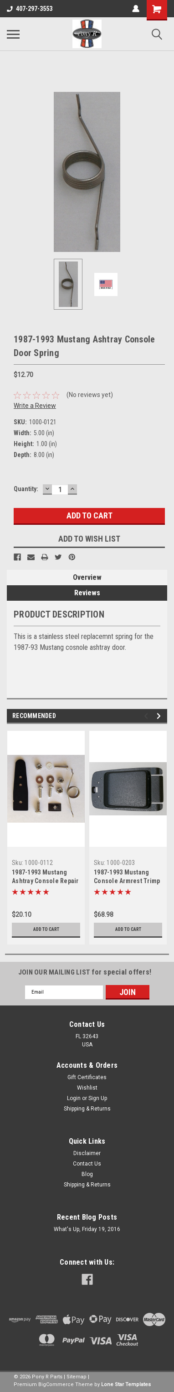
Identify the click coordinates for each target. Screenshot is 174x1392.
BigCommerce (56, 1384)
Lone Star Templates (126, 1384)
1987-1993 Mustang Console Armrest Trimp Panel (127, 881)
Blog (87, 1174)
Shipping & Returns (87, 1109)
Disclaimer (87, 1153)
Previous (147, 716)
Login (74, 1098)
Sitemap (77, 1377)
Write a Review (35, 405)
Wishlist (87, 1088)
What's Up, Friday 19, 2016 (87, 1229)
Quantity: (26, 488)
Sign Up (97, 1098)
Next (160, 716)
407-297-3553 (29, 8)
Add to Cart (46, 929)
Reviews (87, 592)
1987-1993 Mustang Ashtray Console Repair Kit (45, 881)
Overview (87, 577)
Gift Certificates (87, 1077)
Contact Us (87, 1164)
